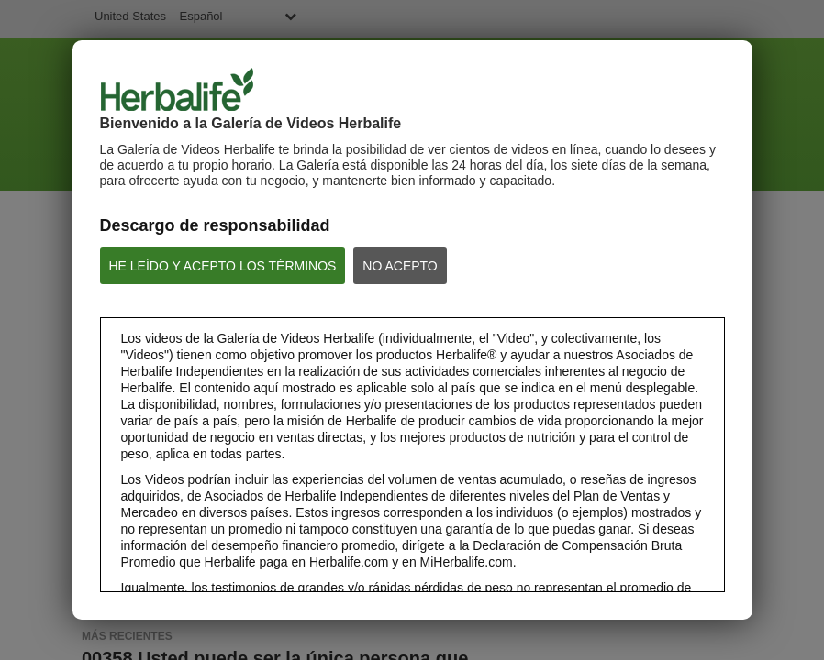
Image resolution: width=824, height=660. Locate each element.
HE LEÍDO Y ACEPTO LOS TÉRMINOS (223, 265)
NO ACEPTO (399, 265)
